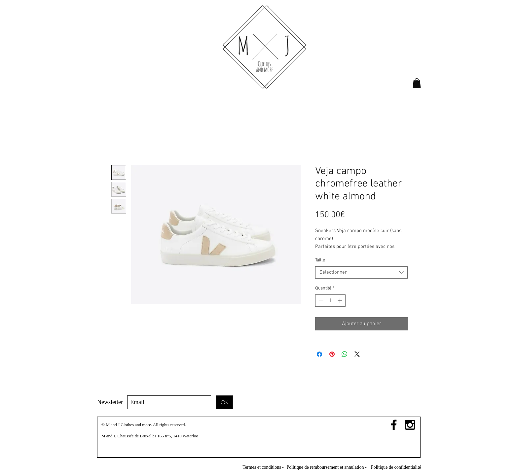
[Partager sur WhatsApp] (345, 354)
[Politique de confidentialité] (396, 467)
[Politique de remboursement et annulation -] (326, 467)
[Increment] (340, 300)
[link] (417, 83)
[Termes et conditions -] (263, 467)
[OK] (224, 402)
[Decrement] (320, 300)
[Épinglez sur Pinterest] (332, 354)
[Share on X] (357, 354)
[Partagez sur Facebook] (319, 354)
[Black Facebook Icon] (394, 425)
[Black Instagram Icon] (410, 425)
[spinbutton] (330, 300)
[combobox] (361, 272)
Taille (320, 260)
